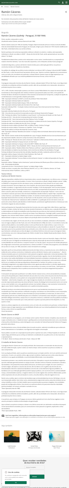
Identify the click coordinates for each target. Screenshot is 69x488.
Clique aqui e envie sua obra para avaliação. (14, 23)
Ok (16, 482)
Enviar (34, 477)
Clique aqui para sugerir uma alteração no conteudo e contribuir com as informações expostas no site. (35, 416)
